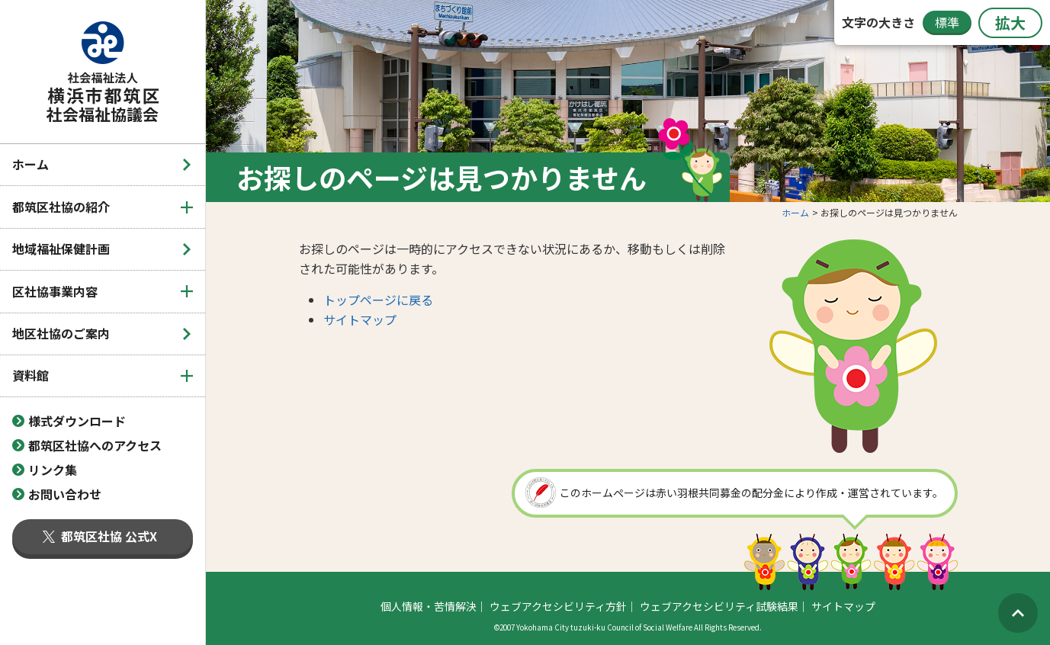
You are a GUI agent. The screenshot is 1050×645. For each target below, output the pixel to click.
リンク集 (52, 469)
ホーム (30, 164)
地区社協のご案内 (61, 333)
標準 (947, 22)
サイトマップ (360, 319)
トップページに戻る (378, 299)
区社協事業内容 (55, 291)
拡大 (1010, 22)
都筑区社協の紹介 (61, 206)
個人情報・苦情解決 (429, 606)
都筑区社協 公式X (100, 536)
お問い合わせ (64, 494)
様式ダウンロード (77, 421)
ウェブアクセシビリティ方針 (558, 606)
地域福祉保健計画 (61, 248)
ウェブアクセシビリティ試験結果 (719, 606)
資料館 (30, 375)
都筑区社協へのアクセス (95, 445)
